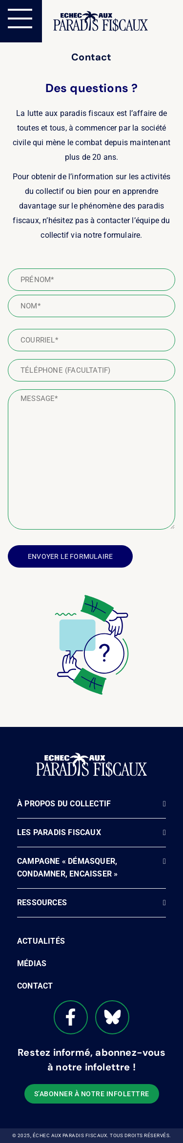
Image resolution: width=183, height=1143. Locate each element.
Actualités (41, 941)
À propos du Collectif (64, 803)
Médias (31, 963)
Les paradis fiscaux (59, 832)
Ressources (42, 902)
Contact (35, 986)
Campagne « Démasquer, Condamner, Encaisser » (67, 867)
